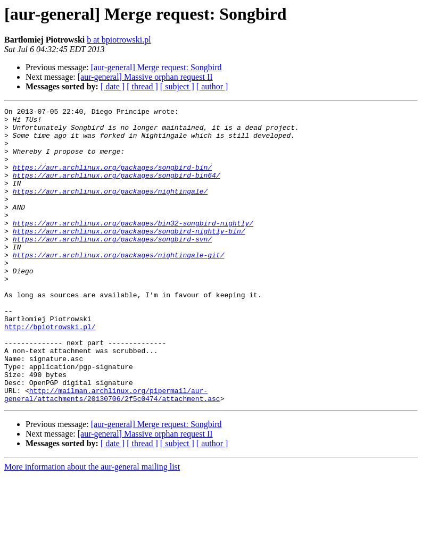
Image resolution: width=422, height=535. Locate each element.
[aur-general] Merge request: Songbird (156, 67)
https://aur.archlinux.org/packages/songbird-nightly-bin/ (129, 256)
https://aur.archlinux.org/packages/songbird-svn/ (112, 266)
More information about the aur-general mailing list (92, 525)
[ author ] (212, 86)
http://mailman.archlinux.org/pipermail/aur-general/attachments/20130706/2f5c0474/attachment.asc (112, 452)
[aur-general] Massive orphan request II (145, 76)
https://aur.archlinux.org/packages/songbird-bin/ (112, 180)
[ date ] (113, 86)
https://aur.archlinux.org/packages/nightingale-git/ (119, 285)
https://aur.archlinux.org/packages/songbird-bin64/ (116, 189)
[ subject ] (177, 86)
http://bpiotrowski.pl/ (50, 371)
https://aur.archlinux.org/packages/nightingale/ (110, 208)
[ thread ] (142, 86)
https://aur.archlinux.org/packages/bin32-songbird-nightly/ (133, 247)
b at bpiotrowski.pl (119, 39)
